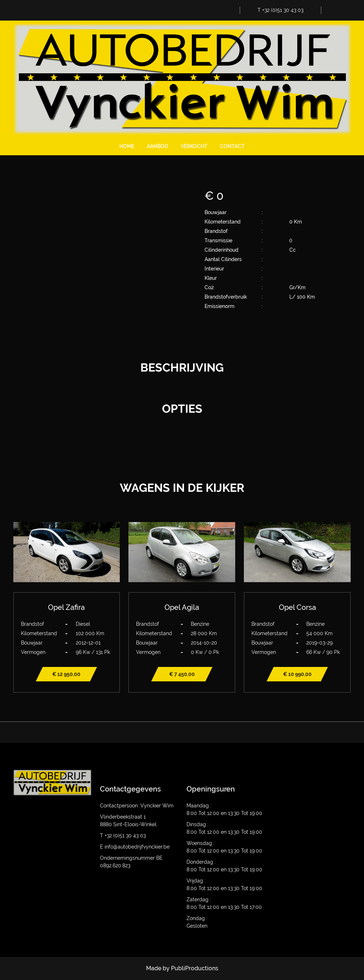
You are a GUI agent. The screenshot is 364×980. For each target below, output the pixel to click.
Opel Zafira (66, 607)
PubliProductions (194, 968)
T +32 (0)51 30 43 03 (280, 10)
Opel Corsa (297, 607)
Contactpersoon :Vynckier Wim (137, 805)
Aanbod (157, 146)
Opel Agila (182, 607)
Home (126, 146)
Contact (232, 146)
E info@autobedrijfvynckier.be (135, 847)
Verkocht (194, 146)
